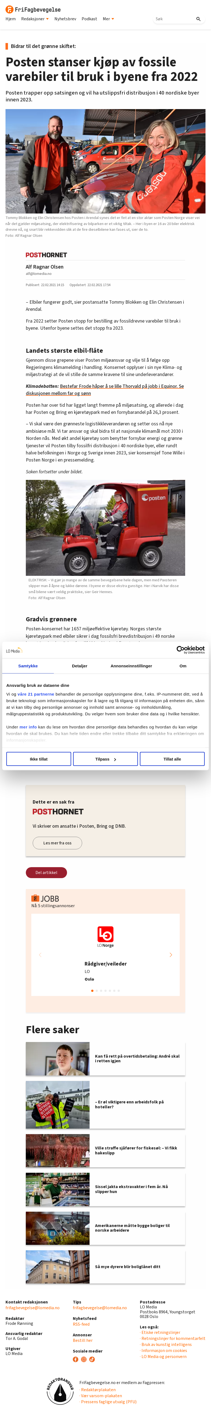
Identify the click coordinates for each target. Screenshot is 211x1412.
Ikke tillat (39, 759)
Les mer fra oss (57, 843)
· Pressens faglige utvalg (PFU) (108, 1402)
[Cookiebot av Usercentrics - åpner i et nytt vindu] (181, 650)
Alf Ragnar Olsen (44, 267)
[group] (105, 955)
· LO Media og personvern (163, 1357)
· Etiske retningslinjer (160, 1333)
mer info (28, 726)
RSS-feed (81, 1324)
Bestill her (83, 1340)
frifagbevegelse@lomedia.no (32, 1308)
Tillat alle (172, 759)
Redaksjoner (35, 19)
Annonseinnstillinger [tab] (131, 666)
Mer (108, 19)
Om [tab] (182, 666)
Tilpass (105, 759)
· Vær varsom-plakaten (100, 1396)
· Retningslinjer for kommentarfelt (173, 1339)
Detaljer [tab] (79, 666)
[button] (171, 955)
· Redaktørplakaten (97, 1390)
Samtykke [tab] (28, 666)
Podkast (89, 19)
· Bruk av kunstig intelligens (166, 1345)
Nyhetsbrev (65, 19)
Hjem (10, 19)
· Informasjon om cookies (163, 1351)
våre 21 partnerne (36, 693)
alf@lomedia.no (39, 274)
